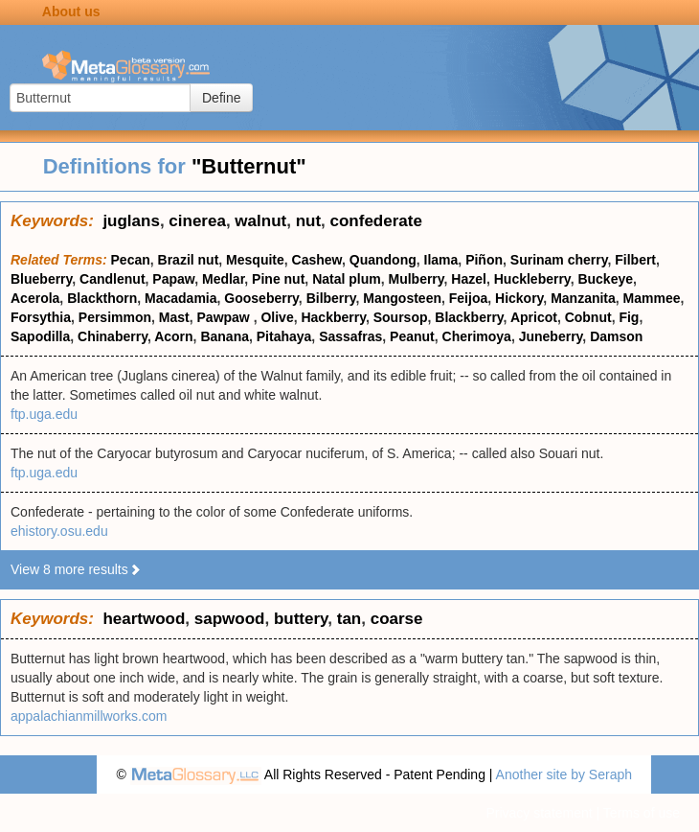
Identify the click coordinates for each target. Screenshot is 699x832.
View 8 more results (76, 569)
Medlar (223, 279)
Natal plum (346, 279)
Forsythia (41, 317)
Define (221, 97)
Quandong (383, 259)
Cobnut (588, 317)
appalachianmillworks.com (89, 716)
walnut (260, 221)
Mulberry (415, 279)
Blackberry (469, 317)
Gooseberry (261, 298)
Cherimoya (476, 336)
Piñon (484, 259)
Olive (276, 317)
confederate (376, 221)
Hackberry (333, 317)
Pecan (130, 259)
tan (349, 619)
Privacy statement (538, 812)
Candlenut (112, 279)
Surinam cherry (559, 259)
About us (71, 11)
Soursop (400, 317)
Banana (224, 336)
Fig (629, 317)
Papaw (173, 279)
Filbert (635, 259)
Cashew (317, 259)
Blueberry (41, 279)
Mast (174, 317)
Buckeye (605, 279)
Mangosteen (402, 298)
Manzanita (583, 298)
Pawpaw (225, 317)
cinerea (197, 221)
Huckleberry (532, 279)
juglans (131, 221)
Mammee (652, 298)
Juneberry (551, 336)
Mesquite (255, 259)
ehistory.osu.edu (59, 531)
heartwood (143, 619)
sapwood (229, 619)
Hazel (468, 279)
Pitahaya (284, 336)
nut (308, 221)
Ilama (441, 259)
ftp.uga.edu (44, 414)
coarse (397, 619)
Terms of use (641, 812)
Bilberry (331, 298)
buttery (300, 619)
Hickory (519, 298)
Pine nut (278, 279)
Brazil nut (188, 259)
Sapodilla (40, 336)
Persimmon (115, 317)
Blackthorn (102, 298)
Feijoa (468, 298)
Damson (616, 336)
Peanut (412, 336)
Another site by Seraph (564, 774)
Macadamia (180, 298)
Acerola (35, 298)
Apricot (533, 317)
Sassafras (350, 336)
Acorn (173, 336)
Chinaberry (112, 336)
